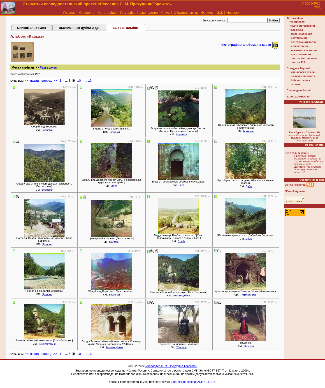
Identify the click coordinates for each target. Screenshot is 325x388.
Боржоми (47, 130)
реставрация (299, 38)
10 (79, 80)
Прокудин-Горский (299, 68)
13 (90, 80)
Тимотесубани (181, 295)
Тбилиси (181, 347)
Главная (69, 12)
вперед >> (49, 80)
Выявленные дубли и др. (79, 28)
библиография (300, 80)
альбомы (297, 29)
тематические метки (304, 50)
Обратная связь (186, 12)
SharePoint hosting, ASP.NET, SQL (193, 381)
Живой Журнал (295, 191)
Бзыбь (181, 241)
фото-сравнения (301, 33)
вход (316, 7)
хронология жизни (303, 72)
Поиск (165, 12)
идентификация (301, 54)
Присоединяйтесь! (299, 90)
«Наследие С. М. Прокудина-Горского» (171, 366)
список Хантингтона (304, 58)
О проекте (87, 12)
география (297, 21)
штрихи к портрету (303, 76)
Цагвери (47, 244)
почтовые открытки (303, 42)
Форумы (207, 12)
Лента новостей (295, 184)
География (128, 12)
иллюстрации (300, 46)
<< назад (32, 80)
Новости (233, 12)
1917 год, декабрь (296, 153)
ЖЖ (220, 12)
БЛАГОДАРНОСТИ (298, 96)
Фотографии (107, 12)
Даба (114, 186)
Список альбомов (31, 28)
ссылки (296, 84)
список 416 (298, 62)
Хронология (149, 12)
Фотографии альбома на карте (246, 44)
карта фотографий (303, 25)
